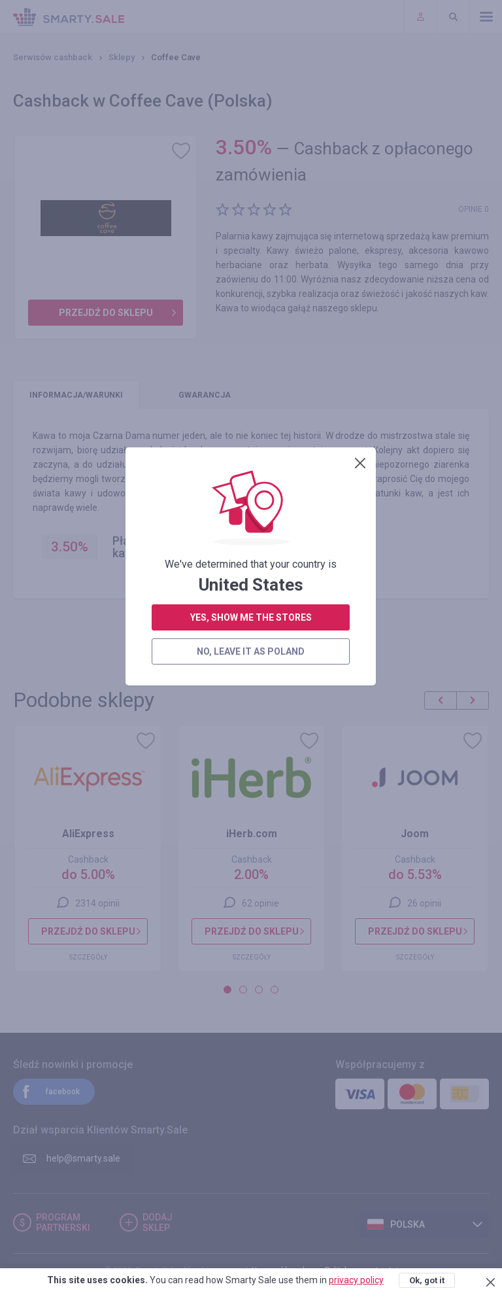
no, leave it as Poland (251, 336)
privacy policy (356, 1280)
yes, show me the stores (251, 302)
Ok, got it (426, 1280)
